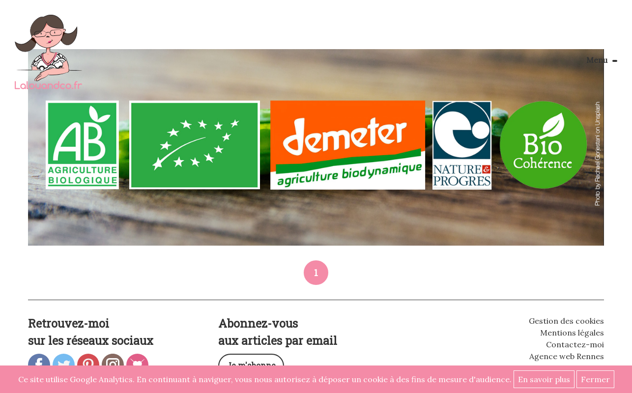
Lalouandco (48, 57)
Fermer (595, 379)
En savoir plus (544, 379)
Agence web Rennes (566, 356)
